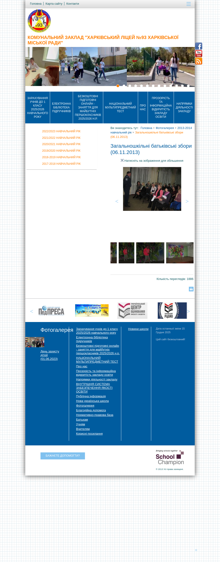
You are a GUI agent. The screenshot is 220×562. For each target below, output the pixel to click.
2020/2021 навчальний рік (61, 144)
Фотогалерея (165, 128)
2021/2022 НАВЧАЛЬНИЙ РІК (61, 138)
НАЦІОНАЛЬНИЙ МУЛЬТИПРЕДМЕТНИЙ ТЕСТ (120, 107)
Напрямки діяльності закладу (184, 107)
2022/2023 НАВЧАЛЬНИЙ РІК (61, 131)
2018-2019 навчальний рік (61, 157)
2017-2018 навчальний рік (61, 163)
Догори (197, 549)
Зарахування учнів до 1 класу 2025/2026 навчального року (37, 107)
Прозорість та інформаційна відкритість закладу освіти (161, 107)
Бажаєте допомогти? (63, 455)
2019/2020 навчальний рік (61, 150)
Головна (146, 128)
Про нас (143, 107)
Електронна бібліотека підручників (61, 107)
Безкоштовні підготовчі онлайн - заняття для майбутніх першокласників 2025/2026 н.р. (88, 107)
